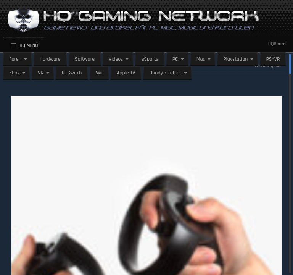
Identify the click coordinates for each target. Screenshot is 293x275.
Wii (99, 73)
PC (175, 59)
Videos (116, 59)
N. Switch (72, 73)
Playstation (235, 59)
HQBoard (277, 44)
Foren (15, 59)
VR (40, 73)
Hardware (50, 59)
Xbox (14, 73)
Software (85, 59)
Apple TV (126, 73)
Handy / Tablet (165, 73)
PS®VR (273, 59)
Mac (200, 59)
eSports (149, 59)
